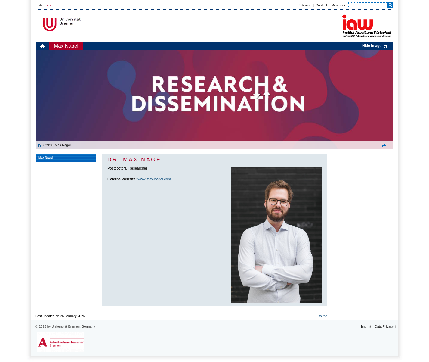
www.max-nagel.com (154, 179)
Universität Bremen (82, 24)
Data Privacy (384, 326)
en (49, 5)
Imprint (366, 326)
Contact (321, 5)
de (41, 5)
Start (47, 145)
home (42, 46)
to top (323, 316)
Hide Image (371, 46)
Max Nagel (66, 46)
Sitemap (305, 5)
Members (338, 5)
